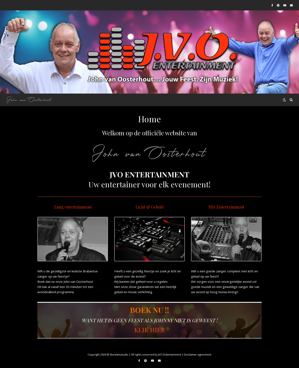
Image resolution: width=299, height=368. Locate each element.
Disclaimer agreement (197, 354)
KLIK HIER (149, 330)
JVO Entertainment (169, 354)
